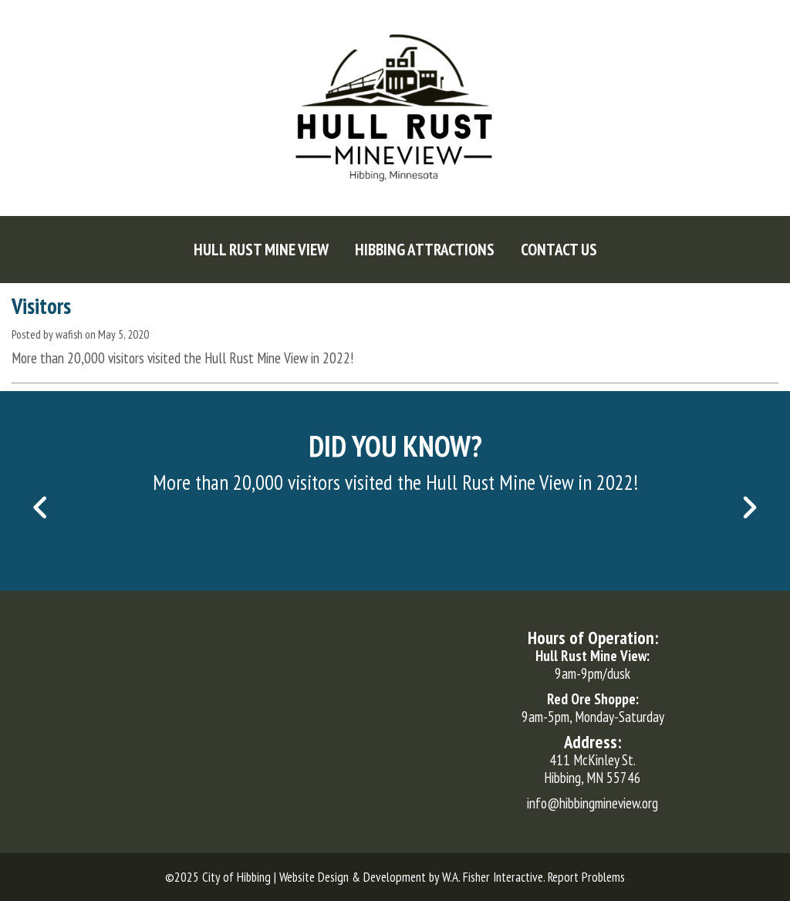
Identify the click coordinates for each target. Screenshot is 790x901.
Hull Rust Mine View (261, 249)
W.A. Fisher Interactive (492, 877)
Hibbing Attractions (425, 249)
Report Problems (586, 877)
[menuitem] (261, 249)
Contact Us (559, 249)
